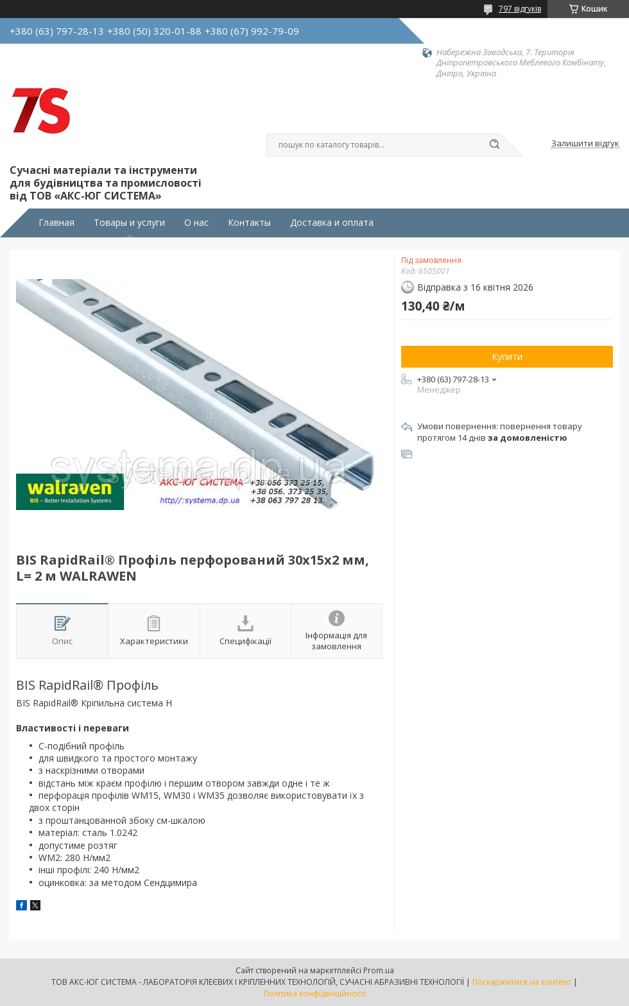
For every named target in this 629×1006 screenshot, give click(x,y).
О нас (196, 222)
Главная (56, 222)
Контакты (249, 222)
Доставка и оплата (332, 222)
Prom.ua (378, 970)
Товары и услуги (129, 222)
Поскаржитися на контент (521, 981)
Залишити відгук (585, 143)
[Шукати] (494, 145)
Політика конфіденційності (315, 993)
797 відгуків (520, 8)
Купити (507, 356)
